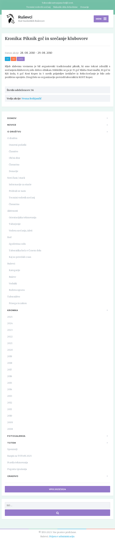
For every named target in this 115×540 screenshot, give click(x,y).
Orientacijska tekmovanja (22, 217)
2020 (10, 350)
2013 (9, 396)
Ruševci (11, 263)
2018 (9, 363)
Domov (11, 118)
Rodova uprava (17, 290)
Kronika (12, 310)
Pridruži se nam (17, 191)
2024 (10, 323)
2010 (9, 415)
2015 (9, 383)
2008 (10, 429)
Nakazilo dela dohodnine (65, 7)
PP (7, 59)
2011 (9, 409)
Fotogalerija (16, 436)
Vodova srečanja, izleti (20, 230)
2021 (9, 343)
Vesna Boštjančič (31, 98)
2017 (9, 369)
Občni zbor (14, 158)
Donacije (84, 7)
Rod (9, 237)
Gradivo (12, 476)
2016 (9, 376)
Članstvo (13, 151)
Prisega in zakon (18, 303)
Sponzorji (12, 449)
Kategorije (14, 270)
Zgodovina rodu (17, 244)
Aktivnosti (12, 211)
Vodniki (13, 283)
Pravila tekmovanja (17, 462)
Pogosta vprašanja (17, 469)
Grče (20, 59)
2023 (10, 330)
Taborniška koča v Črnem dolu (25, 250)
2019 (9, 356)
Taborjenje (15, 224)
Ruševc (12, 277)
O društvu (14, 131)
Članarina (14, 164)
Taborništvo (13, 296)
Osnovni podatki (17, 145)
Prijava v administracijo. (62, 536)
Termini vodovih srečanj (38, 7)
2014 (9, 389)
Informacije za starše (20, 184)
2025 (9, 317)
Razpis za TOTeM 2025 (19, 456)
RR (13, 59)
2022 (10, 336)
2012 (9, 402)
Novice (11, 124)
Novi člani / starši (16, 178)
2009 (10, 422)
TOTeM (11, 442)
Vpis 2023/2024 (57, 489)
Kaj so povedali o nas (20, 257)
